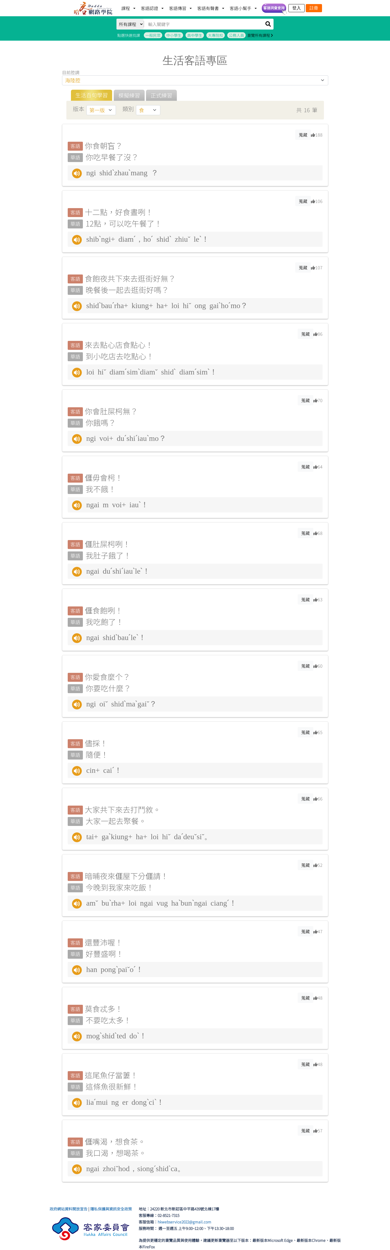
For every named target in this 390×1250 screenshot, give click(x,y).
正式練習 (161, 95)
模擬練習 (129, 95)
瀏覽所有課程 (260, 35)
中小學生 (173, 35)
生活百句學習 (91, 95)
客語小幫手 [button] (241, 8)
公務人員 (236, 35)
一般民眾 (153, 35)
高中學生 (194, 35)
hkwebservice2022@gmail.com (184, 1222)
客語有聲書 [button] (208, 8)
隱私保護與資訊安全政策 (111, 1209)
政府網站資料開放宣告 (68, 1209)
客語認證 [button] (150, 8)
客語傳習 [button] (178, 8)
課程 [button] (126, 8)
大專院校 (215, 35)
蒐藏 (303, 134)
